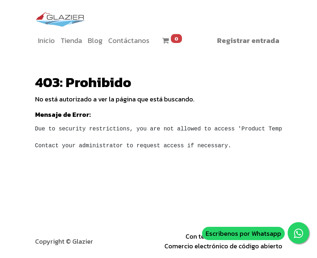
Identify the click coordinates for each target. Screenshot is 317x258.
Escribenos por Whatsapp (243, 233)
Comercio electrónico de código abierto (223, 246)
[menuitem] (46, 40)
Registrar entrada (248, 40)
